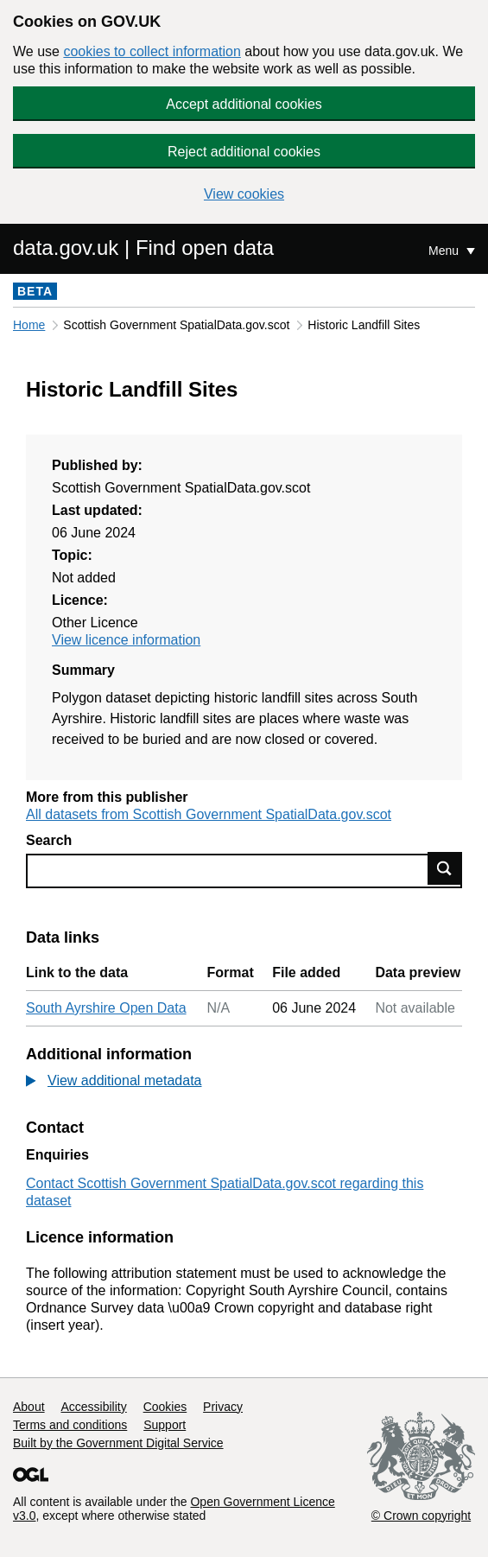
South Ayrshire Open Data (106, 1008)
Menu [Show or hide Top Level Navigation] (445, 250)
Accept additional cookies (244, 104)
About (29, 1407)
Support (164, 1425)
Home (29, 325)
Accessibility (93, 1407)
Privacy (223, 1407)
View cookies (244, 194)
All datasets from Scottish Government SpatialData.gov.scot (208, 814)
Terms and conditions (70, 1425)
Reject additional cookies (244, 151)
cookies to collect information (151, 51)
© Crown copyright (421, 1515)
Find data (445, 868)
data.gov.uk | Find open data (143, 247)
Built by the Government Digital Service (118, 1443)
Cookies (165, 1407)
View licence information (126, 639)
